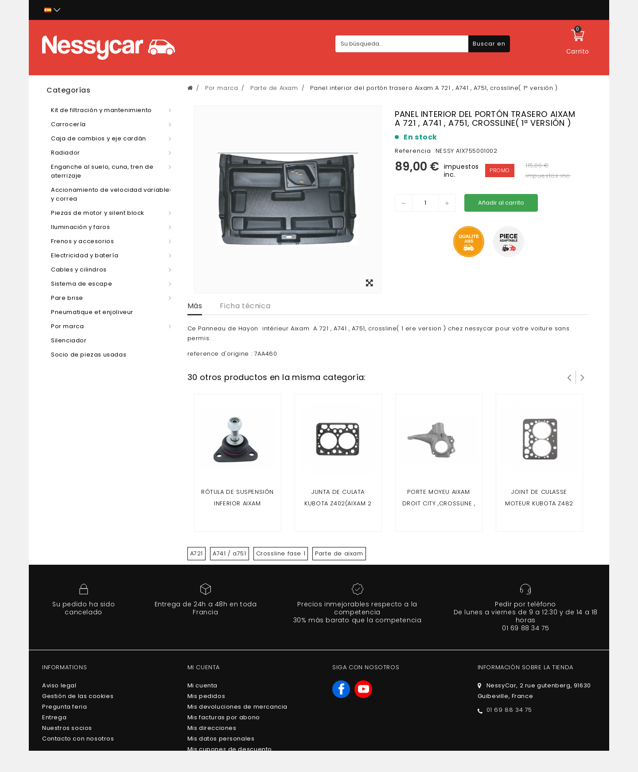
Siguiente (582, 377)
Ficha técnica (245, 306)
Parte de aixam (339, 553)
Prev (569, 377)
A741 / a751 (229, 553)
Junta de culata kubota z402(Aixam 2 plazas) (337, 503)
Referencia (413, 151)
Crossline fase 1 (281, 553)
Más (194, 306)
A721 (196, 553)
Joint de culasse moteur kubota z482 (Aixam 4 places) (539, 503)
